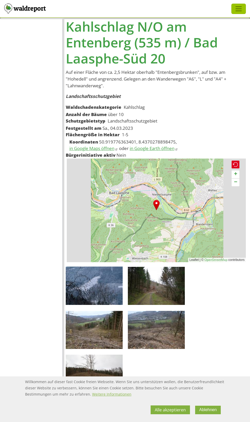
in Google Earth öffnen (154, 148)
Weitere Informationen (111, 394)
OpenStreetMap (215, 260)
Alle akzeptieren (170, 410)
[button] (156, 205)
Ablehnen (208, 409)
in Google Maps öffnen (93, 148)
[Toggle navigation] (238, 9)
